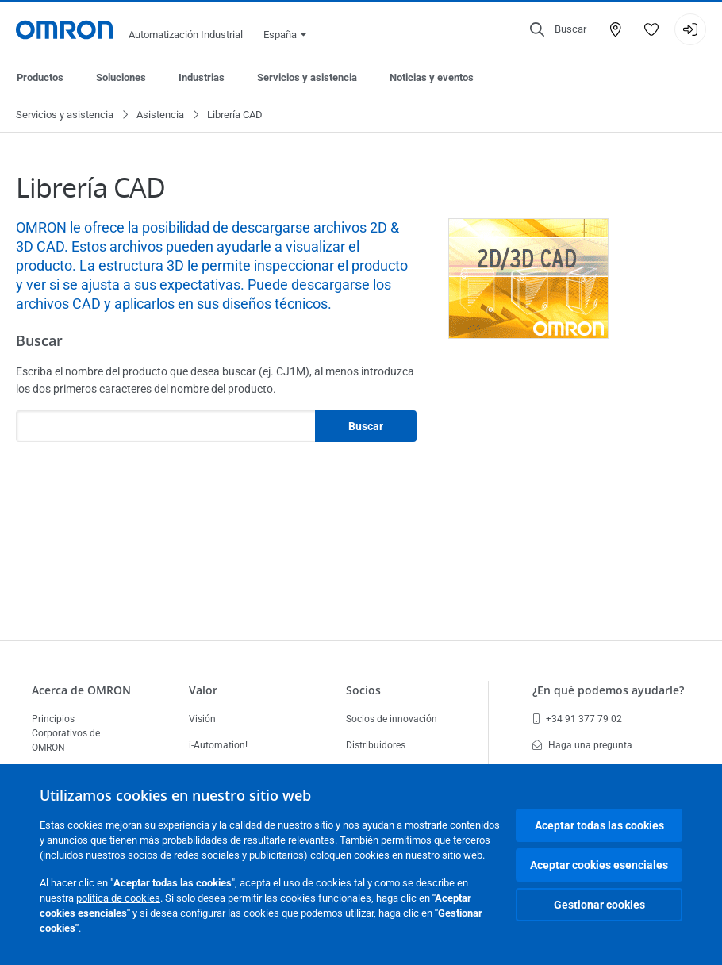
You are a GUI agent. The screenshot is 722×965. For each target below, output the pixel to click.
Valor (203, 690)
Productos (40, 77)
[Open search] (558, 29)
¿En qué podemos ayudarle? (608, 690)
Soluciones (121, 77)
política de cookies (118, 898)
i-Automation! (218, 745)
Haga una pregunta (582, 745)
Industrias (202, 77)
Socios (363, 690)
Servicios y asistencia (307, 77)
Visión (202, 719)
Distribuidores (375, 745)
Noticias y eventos (432, 77)
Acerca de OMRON (81, 690)
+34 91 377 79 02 (577, 719)
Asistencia (160, 115)
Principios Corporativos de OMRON (66, 733)
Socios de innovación (391, 719)
